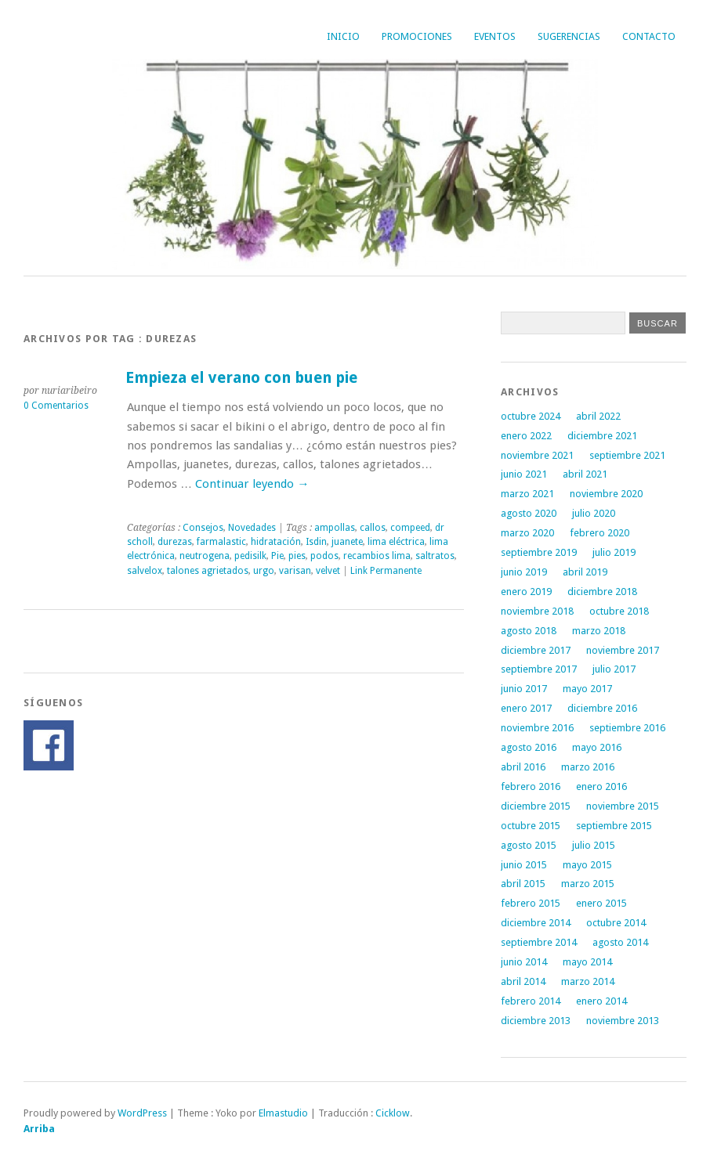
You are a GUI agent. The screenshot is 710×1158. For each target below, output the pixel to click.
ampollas (334, 527)
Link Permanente (386, 570)
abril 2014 (523, 981)
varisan (295, 570)
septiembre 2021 (627, 455)
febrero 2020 (599, 533)
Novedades (252, 527)
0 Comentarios (56, 405)
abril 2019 (585, 572)
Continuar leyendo (252, 484)
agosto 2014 (620, 942)
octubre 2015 (530, 826)
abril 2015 (523, 883)
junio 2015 (524, 865)
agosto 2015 (528, 845)
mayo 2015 (587, 865)
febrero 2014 (530, 1001)
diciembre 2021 (602, 436)
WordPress (142, 1113)
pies (297, 555)
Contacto (649, 36)
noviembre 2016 (537, 728)
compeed (410, 527)
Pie (277, 555)
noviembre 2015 (622, 806)
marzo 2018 (598, 631)
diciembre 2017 (536, 650)
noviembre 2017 (622, 650)
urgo (263, 570)
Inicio (343, 36)
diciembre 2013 (536, 1020)
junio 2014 (524, 962)
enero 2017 (526, 708)
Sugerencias (569, 36)
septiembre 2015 (614, 826)
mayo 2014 (587, 962)
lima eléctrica (396, 541)
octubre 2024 (530, 416)
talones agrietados (207, 570)
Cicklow (392, 1113)
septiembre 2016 (627, 728)
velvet (328, 570)
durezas (175, 541)
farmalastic (221, 541)
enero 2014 (601, 1001)
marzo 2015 (587, 883)
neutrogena (204, 555)
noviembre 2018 (537, 611)
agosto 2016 (528, 747)
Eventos (495, 36)
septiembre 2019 (539, 552)
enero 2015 (601, 903)
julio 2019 (614, 552)
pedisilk (250, 555)
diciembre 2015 (536, 806)
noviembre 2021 (537, 455)
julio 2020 (593, 513)
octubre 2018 (619, 611)
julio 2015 (593, 845)
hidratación (276, 541)
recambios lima (377, 555)
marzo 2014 (587, 981)
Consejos (203, 527)
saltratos (435, 555)
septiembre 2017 (539, 669)
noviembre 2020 (606, 494)
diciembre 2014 (536, 923)
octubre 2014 (616, 923)
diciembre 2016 (602, 708)
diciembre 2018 (602, 591)
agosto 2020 (528, 513)
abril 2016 (523, 767)
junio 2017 (524, 688)
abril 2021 (585, 474)
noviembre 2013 (622, 1020)
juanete (347, 541)
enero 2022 (526, 436)
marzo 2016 (587, 767)
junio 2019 (524, 572)
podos (324, 555)
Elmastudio (283, 1113)
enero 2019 (526, 591)
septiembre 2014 (539, 942)
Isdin (316, 541)
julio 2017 (614, 669)
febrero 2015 (530, 903)
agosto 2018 (528, 631)
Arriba (39, 1129)
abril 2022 (598, 416)
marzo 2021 (527, 494)
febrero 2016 (530, 786)
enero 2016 (601, 786)
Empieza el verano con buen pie (241, 378)
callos (373, 527)
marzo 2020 (527, 533)
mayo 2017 (587, 688)
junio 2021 (524, 474)
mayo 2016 (596, 747)
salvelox (144, 570)
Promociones (417, 36)
